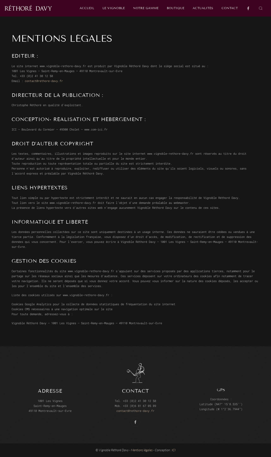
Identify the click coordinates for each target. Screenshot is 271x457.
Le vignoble (114, 8)
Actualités (203, 8)
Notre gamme (146, 8)
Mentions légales (142, 450)
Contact (230, 8)
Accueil (87, 8)
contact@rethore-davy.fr (44, 81)
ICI (173, 450)
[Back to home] (29, 8)
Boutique (175, 8)
